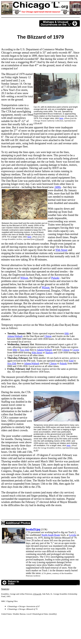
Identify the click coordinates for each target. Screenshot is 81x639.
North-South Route (50, 535)
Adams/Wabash (15, 336)
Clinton (47, 336)
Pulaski (63, 363)
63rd (71, 360)
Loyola (72, 535)
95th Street (37, 352)
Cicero (76, 350)
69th (66, 333)
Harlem (49, 352)
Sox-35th (24, 350)
